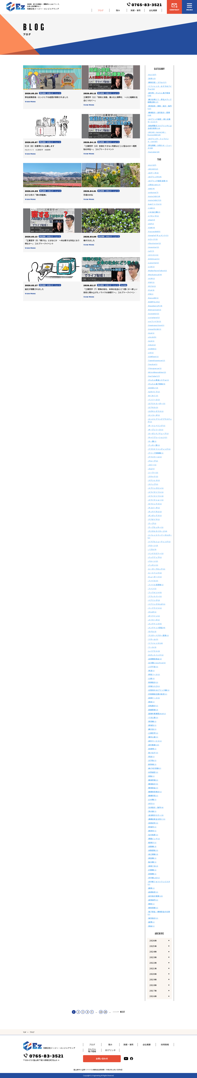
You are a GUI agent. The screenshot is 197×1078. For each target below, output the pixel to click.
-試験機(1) (152, 874)
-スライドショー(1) (156, 500)
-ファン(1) (152, 588)
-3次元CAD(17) (154, 184)
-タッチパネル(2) (155, 511)
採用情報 (165, 1044)
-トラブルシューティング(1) (159, 541)
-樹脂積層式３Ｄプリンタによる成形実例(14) (160, 126)
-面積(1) (151, 922)
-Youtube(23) (154, 152)
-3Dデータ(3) (153, 173)
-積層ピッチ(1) (154, 838)
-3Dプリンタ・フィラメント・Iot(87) (158, 140)
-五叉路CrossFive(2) (157, 663)
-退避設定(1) (153, 892)
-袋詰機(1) (152, 858)
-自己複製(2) (153, 854)
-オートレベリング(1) (156, 425)
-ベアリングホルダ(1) (156, 604)
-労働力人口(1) (154, 686)
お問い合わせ (102, 1058)
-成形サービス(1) (155, 741)
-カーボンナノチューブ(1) (158, 433)
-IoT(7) (151, 251)
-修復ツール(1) (154, 674)
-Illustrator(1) (154, 243)
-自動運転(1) (153, 850)
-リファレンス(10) (155, 643)
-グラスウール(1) (155, 457)
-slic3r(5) (152, 337)
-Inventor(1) (153, 247)
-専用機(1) (152, 721)
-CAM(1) (151, 208)
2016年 (153, 996)
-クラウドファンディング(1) (159, 449)
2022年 (153, 962)
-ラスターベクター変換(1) (158, 635)
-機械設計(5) (153, 784)
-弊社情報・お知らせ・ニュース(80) (160, 146)
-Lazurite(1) (153, 263)
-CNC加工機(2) (154, 212)
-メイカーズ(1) (154, 620)
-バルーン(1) (153, 561)
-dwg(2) (151, 220)
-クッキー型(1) (154, 445)
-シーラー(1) (153, 472)
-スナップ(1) (153, 484)
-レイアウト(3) (154, 651)
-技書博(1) (152, 749)
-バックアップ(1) (155, 557)
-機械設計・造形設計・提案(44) (159, 113)
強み (118, 10)
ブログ (100, 10)
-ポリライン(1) (154, 616)
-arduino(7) (153, 192)
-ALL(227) (152, 74)
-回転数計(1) (153, 705)
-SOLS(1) (152, 345)
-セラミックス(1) (155, 504)
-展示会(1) (152, 729)
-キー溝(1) (152, 441)
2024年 (153, 951)
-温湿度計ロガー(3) (156, 815)
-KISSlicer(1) (154, 259)
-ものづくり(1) (154, 391)
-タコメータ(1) (154, 507)
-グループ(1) (153, 461)
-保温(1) (151, 670)
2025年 (153, 946)
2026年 (153, 940)
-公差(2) (151, 678)
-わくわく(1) (153, 395)
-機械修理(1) (153, 780)
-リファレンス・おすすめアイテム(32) (160, 87)
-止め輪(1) (152, 799)
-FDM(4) (151, 227)
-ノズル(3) (152, 549)
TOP (24, 1032)
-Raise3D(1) (153, 298)
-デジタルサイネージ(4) (157, 531)
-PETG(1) (152, 286)
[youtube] (126, 1058)
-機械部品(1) (153, 788)
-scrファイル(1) (154, 321)
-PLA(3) (151, 290)
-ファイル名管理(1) (156, 584)
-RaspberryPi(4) (155, 306)
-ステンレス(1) (154, 480)
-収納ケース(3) (154, 698)
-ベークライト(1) (155, 608)
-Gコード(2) (153, 239)
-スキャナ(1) (153, 476)
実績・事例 (136, 10)
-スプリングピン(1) (156, 488)
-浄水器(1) (152, 811)
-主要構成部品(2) (155, 659)
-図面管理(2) (153, 709)
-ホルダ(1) (152, 612)
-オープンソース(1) (155, 429)
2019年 (153, 979)
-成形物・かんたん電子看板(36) (159, 94)
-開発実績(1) (153, 907)
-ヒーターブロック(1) (156, 569)
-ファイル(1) (153, 580)
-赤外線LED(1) (154, 877)
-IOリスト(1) (153, 255)
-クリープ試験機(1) (155, 453)
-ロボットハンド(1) (156, 655)
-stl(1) (151, 352)
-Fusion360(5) (154, 231)
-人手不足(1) (153, 666)
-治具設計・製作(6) (156, 807)
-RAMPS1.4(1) (154, 302)
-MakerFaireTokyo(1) (157, 270)
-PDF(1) (151, 282)
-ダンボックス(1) (155, 515)
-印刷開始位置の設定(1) (157, 694)
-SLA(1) (151, 333)
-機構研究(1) (153, 795)
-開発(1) (151, 904)
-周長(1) (151, 702)
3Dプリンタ (110, 1050)
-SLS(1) (151, 341)
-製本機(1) (152, 862)
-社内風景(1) (153, 835)
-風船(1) (151, 926)
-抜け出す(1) (153, 752)
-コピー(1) (152, 465)
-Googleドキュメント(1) (158, 235)
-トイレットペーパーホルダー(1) (160, 536)
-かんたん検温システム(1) (158, 380)
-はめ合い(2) (153, 388)
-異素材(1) (152, 831)
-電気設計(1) (153, 918)
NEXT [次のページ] (122, 1012)
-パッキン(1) (153, 565)
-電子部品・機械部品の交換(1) (159, 912)
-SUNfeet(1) (153, 356)
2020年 (153, 974)
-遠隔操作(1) (153, 900)
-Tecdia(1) (152, 364)
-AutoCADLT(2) (154, 200)
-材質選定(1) (153, 772)
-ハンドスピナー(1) (156, 553)
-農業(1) (151, 888)
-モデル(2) (152, 631)
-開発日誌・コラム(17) (157, 82)
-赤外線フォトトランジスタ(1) (159, 882)
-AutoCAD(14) (154, 196)
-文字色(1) (152, 760)
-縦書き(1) (152, 842)
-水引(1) (151, 803)
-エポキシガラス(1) (156, 411)
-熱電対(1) (152, 827)
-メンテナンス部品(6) (156, 627)
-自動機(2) (152, 846)
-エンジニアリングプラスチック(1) (160, 420)
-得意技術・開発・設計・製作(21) (160, 107)
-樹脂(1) (151, 776)
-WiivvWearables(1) (157, 372)
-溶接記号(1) (153, 823)
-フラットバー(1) (155, 596)
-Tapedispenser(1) (156, 360)
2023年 (153, 957)
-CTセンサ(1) (153, 216)
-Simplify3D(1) (154, 329)
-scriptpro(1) (154, 317)
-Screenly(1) (153, 313)
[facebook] (131, 1058)
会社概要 (153, 10)
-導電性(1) (152, 725)
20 (105, 1012)
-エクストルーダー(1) (156, 403)
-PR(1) (150, 294)
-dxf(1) (151, 223)
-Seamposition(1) (156, 325)
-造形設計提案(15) (155, 896)
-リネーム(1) (153, 639)
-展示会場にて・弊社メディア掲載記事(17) (160, 100)
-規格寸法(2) (153, 866)
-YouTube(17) (154, 376)
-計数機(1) (152, 870)
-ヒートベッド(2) (155, 573)
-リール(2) (152, 647)
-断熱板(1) (152, 764)
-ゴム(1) (151, 468)
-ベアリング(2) (154, 600)
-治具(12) (152, 78)
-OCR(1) (151, 278)
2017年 (153, 990)
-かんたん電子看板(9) (156, 384)
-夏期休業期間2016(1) (157, 713)
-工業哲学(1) (153, 733)
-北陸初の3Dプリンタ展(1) (159, 690)
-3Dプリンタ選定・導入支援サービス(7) (159, 120)
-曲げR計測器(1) (154, 768)
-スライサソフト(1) (156, 492)
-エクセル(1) (153, 407)
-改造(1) (151, 756)
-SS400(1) (152, 349)
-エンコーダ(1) (154, 415)
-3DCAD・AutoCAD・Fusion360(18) (157, 133)
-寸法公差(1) (153, 717)
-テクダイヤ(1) (154, 519)
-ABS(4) (151, 188)
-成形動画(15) (153, 745)
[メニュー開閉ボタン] (189, 7)
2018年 (153, 985)
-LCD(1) (151, 266)
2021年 (153, 968)
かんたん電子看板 (92, 1050)
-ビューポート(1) (155, 577)
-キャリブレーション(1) (157, 437)
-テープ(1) (152, 523)
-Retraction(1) (154, 309)
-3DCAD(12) (153, 169)
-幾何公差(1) (153, 737)
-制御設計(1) (153, 682)
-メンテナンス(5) (155, 623)
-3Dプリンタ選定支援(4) (158, 181)
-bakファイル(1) (155, 204)
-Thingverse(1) (155, 368)
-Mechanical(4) (155, 274)
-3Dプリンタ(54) (155, 177)
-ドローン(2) (153, 545)
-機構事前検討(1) (155, 791)
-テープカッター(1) (155, 527)
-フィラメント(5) (155, 592)
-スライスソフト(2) (156, 496)
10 (101, 1012)
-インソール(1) (154, 399)
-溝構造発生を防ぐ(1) (156, 819)
